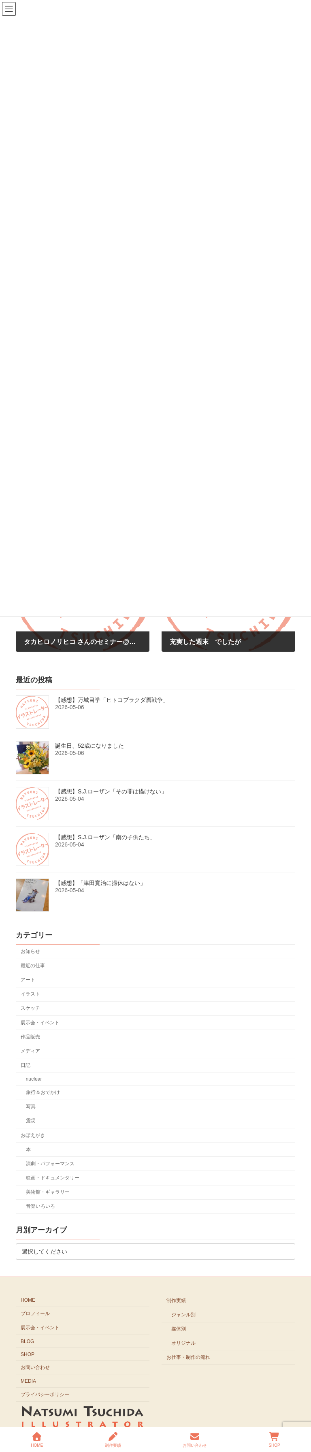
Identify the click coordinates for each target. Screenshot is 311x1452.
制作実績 (176, 1300)
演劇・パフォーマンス (50, 1163)
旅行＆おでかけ (43, 1092)
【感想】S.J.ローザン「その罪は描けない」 (111, 791)
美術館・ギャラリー (48, 1192)
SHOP (27, 1354)
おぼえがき (33, 1135)
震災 (31, 1121)
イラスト (30, 994)
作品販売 (30, 1036)
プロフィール (35, 1313)
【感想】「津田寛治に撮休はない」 (100, 883)
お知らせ (30, 951)
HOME (28, 1300)
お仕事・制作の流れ (188, 1357)
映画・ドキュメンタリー (52, 1177)
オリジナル (183, 1343)
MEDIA (28, 1381)
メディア (30, 1050)
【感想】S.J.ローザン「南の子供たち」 (105, 837)
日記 (25, 1065)
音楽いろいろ (40, 1206)
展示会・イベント (40, 1022)
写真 (31, 1106)
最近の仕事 (33, 965)
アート (28, 980)
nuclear (34, 1079)
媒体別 (178, 1329)
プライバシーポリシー (45, 1394)
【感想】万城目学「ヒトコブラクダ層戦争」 (111, 700)
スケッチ (30, 1008)
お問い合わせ (35, 1367)
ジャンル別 (183, 1315)
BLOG (27, 1341)
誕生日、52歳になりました (89, 745)
